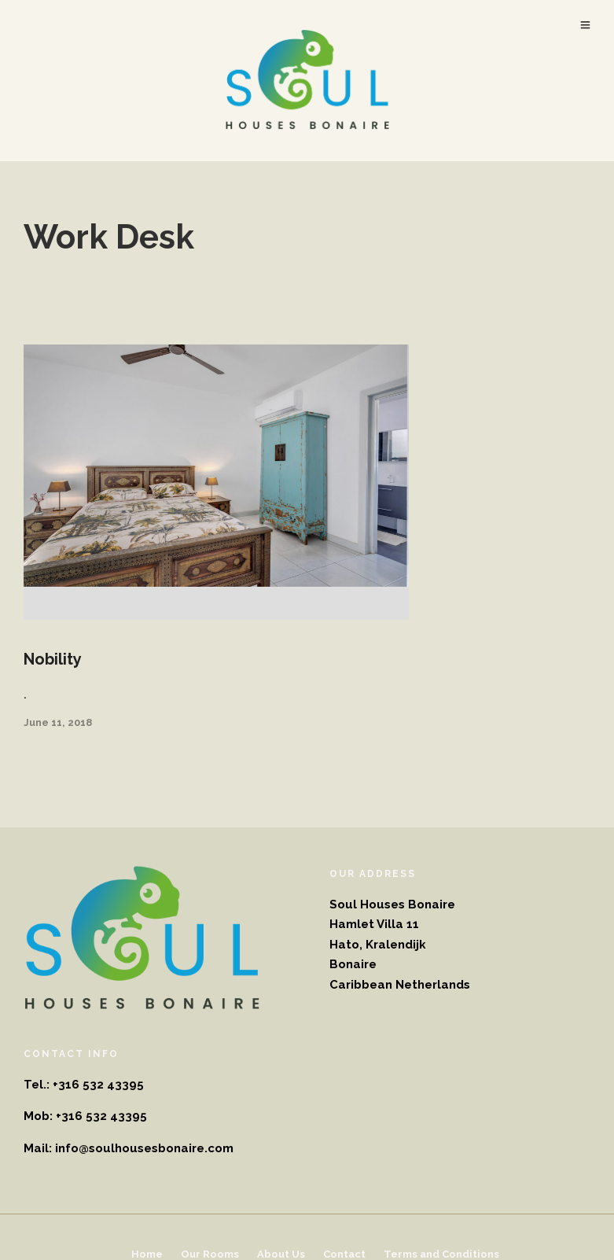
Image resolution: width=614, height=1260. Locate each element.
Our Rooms (210, 1254)
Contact (344, 1254)
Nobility (53, 659)
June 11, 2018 (58, 722)
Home (147, 1254)
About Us (281, 1254)
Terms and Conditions (441, 1254)
